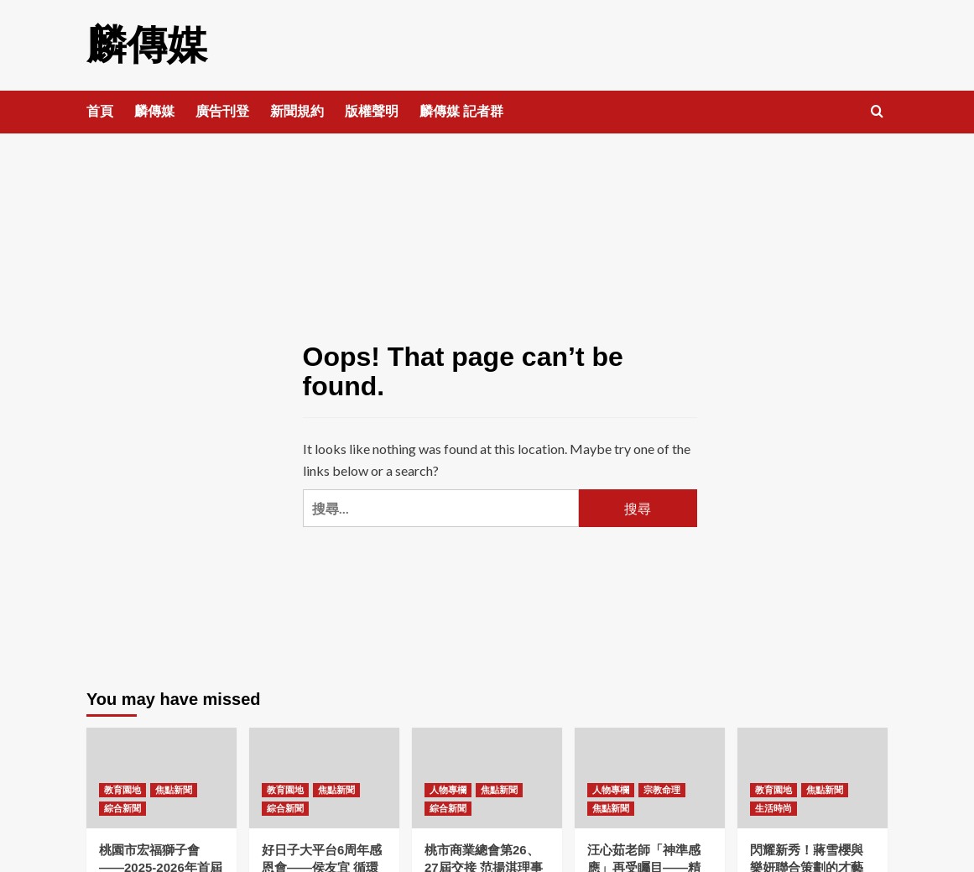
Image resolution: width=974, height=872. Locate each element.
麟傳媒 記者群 (461, 111)
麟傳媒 (146, 45)
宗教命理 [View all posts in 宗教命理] (661, 790)
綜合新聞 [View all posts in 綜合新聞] (122, 808)
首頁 (99, 111)
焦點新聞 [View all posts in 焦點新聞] (173, 790)
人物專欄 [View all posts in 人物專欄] (448, 790)
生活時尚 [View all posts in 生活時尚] (773, 808)
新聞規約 (297, 111)
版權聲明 (371, 111)
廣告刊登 (222, 111)
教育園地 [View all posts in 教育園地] (122, 790)
